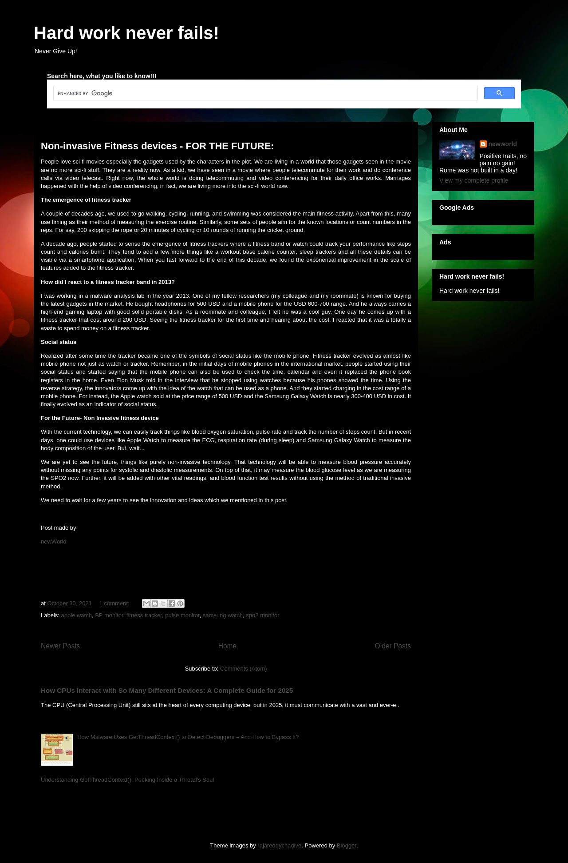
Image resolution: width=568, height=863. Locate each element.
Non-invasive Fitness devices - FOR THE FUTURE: (157, 146)
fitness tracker (144, 615)
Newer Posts (60, 646)
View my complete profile (473, 180)
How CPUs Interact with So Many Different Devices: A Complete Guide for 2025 (167, 690)
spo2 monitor (262, 615)
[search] (265, 93)
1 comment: (115, 603)
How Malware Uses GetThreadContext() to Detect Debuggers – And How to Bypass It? (188, 737)
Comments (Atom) (243, 668)
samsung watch (223, 615)
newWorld (54, 541)
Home (227, 646)
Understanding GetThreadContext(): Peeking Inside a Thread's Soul (127, 779)
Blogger (346, 845)
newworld (503, 144)
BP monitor (109, 615)
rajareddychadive (279, 845)
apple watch (76, 615)
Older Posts (393, 646)
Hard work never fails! (126, 33)
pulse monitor (182, 615)
